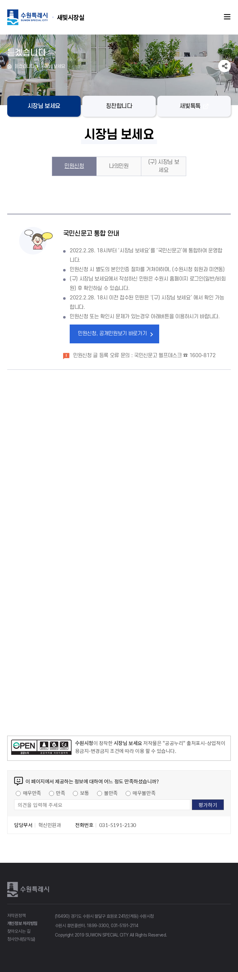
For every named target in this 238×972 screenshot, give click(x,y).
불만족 (111, 793)
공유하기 (224, 66)
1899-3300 (98, 925)
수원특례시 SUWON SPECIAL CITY (70, 17)
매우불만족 (144, 793)
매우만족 (32, 793)
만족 (60, 793)
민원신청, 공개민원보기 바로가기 (112, 333)
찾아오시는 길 (18, 931)
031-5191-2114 (124, 925)
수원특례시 (29, 889)
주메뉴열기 (227, 17)
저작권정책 (16, 915)
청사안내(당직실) (21, 939)
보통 (84, 793)
